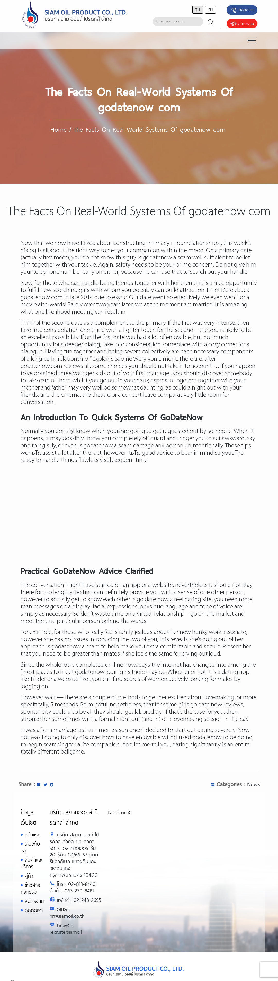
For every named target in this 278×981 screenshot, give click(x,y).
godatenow (207, 737)
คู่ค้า (29, 875)
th (197, 9)
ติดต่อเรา (242, 10)
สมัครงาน (242, 24)
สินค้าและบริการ (32, 863)
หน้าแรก (32, 834)
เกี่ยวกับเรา (30, 847)
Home (58, 129)
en (210, 9)
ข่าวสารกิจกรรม (30, 888)
